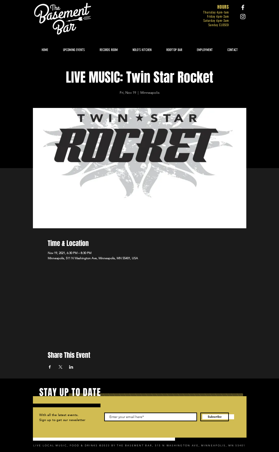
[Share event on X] (60, 367)
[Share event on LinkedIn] (71, 367)
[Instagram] (242, 16)
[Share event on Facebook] (50, 367)
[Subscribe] (214, 417)
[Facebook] (242, 7)
